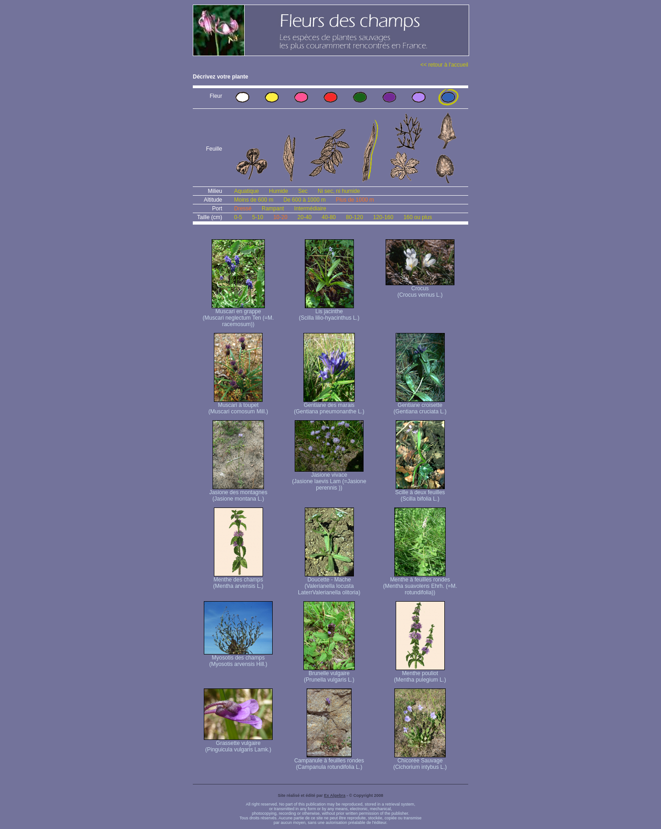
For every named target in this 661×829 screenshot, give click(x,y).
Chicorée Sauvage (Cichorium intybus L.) (420, 761)
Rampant (273, 208)
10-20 (280, 217)
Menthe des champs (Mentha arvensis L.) (238, 580)
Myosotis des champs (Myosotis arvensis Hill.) (238, 658)
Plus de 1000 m (355, 200)
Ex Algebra (335, 795)
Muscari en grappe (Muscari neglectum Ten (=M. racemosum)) (238, 315)
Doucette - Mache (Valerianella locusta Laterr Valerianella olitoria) (329, 583)
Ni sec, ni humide (339, 191)
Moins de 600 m (253, 200)
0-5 (238, 217)
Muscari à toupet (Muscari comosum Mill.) (238, 406)
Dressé (243, 208)
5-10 (257, 217)
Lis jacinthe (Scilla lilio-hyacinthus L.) (329, 312)
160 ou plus (417, 217)
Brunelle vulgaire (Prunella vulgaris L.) (329, 674)
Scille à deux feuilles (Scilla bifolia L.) (420, 493)
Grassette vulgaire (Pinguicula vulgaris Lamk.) (238, 744)
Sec (303, 191)
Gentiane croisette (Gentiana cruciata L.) (419, 406)
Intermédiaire (310, 208)
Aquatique (246, 191)
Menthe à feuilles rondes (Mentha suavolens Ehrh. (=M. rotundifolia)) (420, 583)
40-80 (329, 217)
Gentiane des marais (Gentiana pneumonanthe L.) (329, 406)
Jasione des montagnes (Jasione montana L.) (238, 493)
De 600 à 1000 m (304, 200)
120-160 (383, 217)
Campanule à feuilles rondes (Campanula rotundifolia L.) (329, 761)
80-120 (354, 217)
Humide (278, 191)
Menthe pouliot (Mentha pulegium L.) (420, 674)
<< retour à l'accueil (444, 65)
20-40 (304, 217)
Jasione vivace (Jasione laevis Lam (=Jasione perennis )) (329, 479)
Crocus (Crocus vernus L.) (420, 289)
